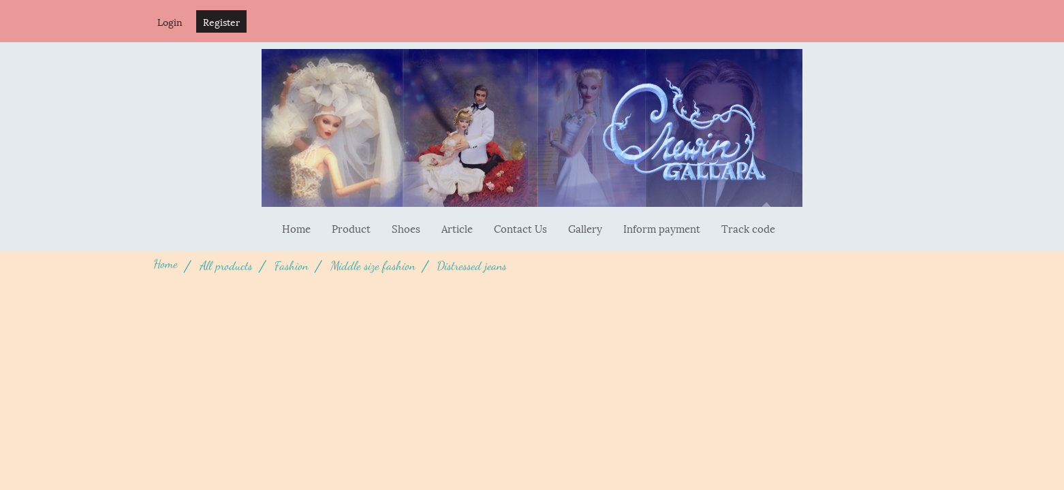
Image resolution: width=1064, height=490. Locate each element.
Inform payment (661, 228)
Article (457, 228)
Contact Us (520, 228)
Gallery (585, 228)
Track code (748, 228)
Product (351, 228)
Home (296, 228)
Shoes (406, 228)
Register (221, 21)
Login (170, 21)
